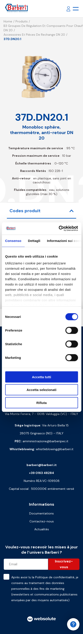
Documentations (41, 513)
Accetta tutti (41, 377)
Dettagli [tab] (34, 240)
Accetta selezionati (41, 390)
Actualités (41, 529)
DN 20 (8, 30)
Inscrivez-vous (64, 564)
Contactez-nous (41, 521)
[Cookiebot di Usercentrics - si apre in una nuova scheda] (59, 228)
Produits (21, 21)
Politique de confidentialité (54, 577)
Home (8, 21)
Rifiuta (41, 402)
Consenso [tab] (13, 240)
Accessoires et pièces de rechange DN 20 (34, 35)
